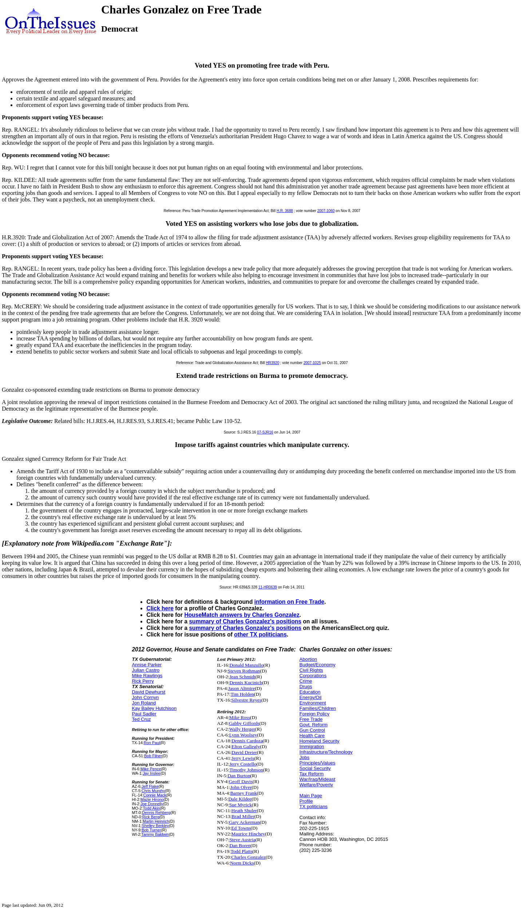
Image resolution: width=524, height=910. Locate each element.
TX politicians (313, 806)
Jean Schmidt (242, 676)
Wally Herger (242, 729)
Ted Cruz (141, 719)
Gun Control (312, 730)
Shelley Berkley (155, 825)
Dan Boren (239, 845)
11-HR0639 (267, 587)
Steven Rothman (244, 671)
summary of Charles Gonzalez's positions (245, 621)
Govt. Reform (313, 724)
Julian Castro (145, 670)
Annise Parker (147, 664)
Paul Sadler (144, 714)
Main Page (310, 795)
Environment (312, 703)
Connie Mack (154, 795)
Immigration (311, 746)
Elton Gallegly (245, 746)
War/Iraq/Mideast (317, 779)
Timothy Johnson (246, 770)
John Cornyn (145, 697)
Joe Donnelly (151, 804)
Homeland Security (319, 741)
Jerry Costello (242, 764)
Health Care (312, 735)
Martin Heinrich (156, 821)
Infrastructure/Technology (326, 752)
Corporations (312, 675)
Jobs (304, 757)
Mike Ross (239, 717)
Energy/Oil (310, 697)
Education (310, 692)
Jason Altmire (241, 688)
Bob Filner (153, 756)
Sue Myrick (240, 804)
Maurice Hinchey (248, 834)
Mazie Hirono (152, 799)
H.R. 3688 (285, 211)
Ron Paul (152, 743)
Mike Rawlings (147, 675)
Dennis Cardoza (247, 740)
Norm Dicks (242, 863)
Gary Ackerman (244, 822)
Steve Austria (242, 839)
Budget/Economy (317, 664)
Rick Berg (150, 817)
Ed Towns (241, 828)
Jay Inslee (151, 773)
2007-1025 (312, 363)
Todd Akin (151, 808)
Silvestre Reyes (246, 700)
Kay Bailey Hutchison (154, 708)
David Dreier (244, 752)
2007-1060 (326, 211)
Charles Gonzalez (248, 857)
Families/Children (317, 708)
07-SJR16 (265, 432)
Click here (160, 608)
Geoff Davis (241, 781)
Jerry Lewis (242, 758)
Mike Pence (150, 769)
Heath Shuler (244, 810)
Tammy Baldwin (155, 834)
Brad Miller (242, 816)
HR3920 (272, 363)
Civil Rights (311, 670)
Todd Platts (242, 851)
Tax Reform (311, 774)
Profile (306, 801)
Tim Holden (242, 694)
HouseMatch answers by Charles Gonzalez (241, 615)
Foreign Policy (314, 714)
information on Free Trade (289, 602)
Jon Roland (144, 703)
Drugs (305, 686)
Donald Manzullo (246, 665)
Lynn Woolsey (243, 735)
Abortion (308, 659)
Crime (305, 681)
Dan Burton (238, 775)
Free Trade (311, 719)
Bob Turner (151, 830)
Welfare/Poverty (316, 784)
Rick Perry (143, 681)
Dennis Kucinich (245, 682)
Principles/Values (317, 763)
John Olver (241, 787)
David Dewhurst (148, 692)
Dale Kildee (239, 799)
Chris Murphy (153, 791)
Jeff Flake (150, 786)
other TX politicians (260, 634)
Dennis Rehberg (156, 812)
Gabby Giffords (244, 723)
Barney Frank (243, 793)
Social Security (315, 768)
